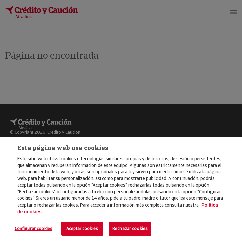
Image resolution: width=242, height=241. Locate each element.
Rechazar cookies (130, 228)
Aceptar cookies (82, 228)
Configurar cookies (33, 228)
